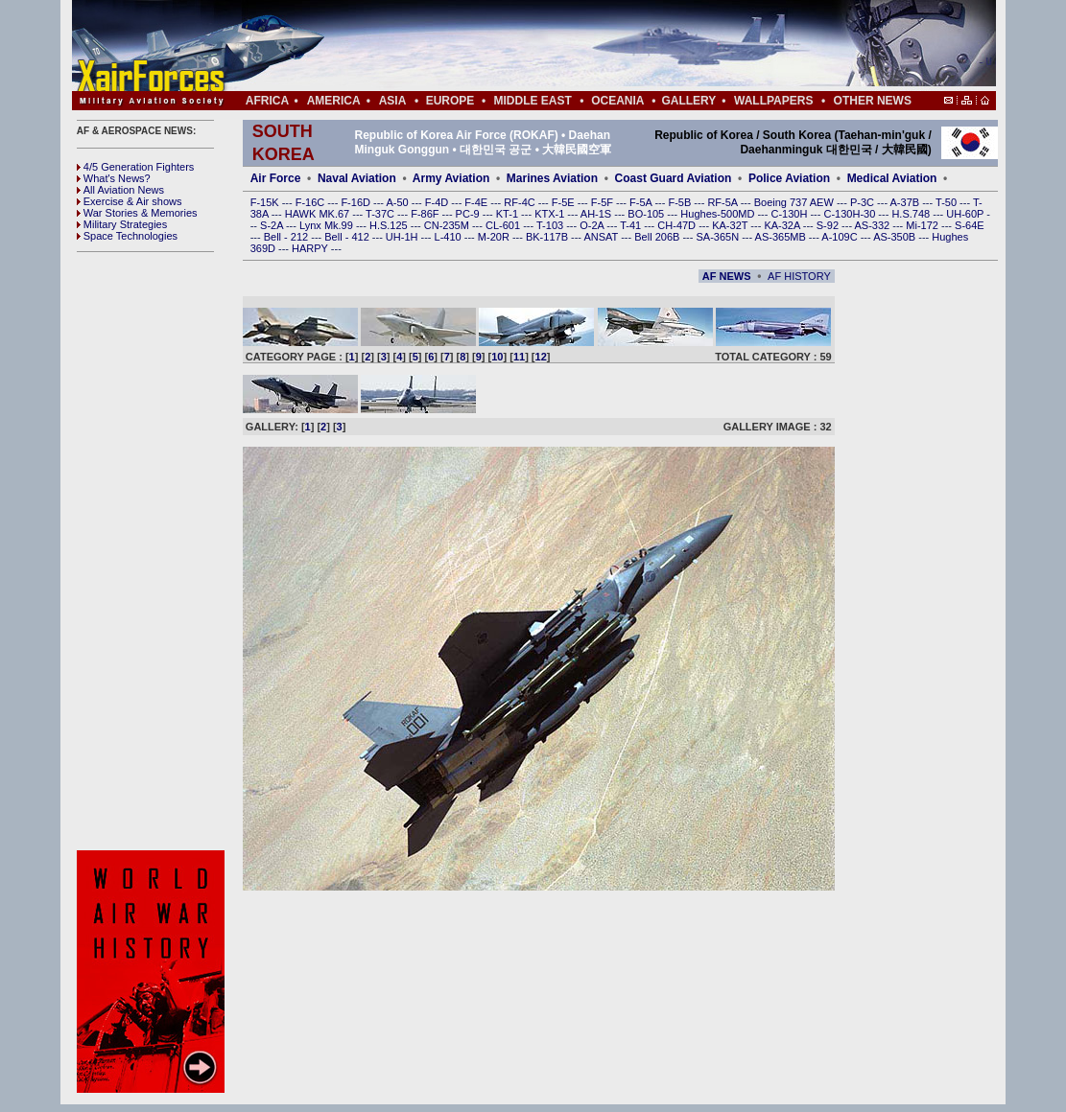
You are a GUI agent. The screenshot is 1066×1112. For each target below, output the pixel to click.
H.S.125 (390, 225)
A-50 (398, 202)
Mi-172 (923, 225)
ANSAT (602, 237)
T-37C (381, 214)
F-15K (266, 202)
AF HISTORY (799, 276)
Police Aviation (789, 178)
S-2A (273, 225)
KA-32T (731, 225)
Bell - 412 (348, 237)
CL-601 (504, 225)
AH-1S (597, 214)
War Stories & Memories (137, 213)
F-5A (641, 202)
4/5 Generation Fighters (137, 167)
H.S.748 (912, 214)
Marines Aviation (552, 178)
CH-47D (678, 225)
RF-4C (520, 202)
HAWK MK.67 (319, 214)
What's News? (114, 178)
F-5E (565, 202)
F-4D (438, 202)
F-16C (312, 202)
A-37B (906, 202)
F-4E (477, 202)
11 (519, 356)
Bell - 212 (288, 237)
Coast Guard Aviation (673, 178)
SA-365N (719, 237)
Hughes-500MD (718, 214)
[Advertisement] (591, 46)
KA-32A (783, 225)
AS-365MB (782, 237)
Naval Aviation (357, 178)
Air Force (275, 178)
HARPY (311, 248)
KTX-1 (550, 214)
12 (541, 356)
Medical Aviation (892, 178)
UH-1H (403, 237)
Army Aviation (451, 178)
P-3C (863, 202)
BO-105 (647, 214)
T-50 (947, 202)
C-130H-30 (851, 214)
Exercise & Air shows (129, 201)
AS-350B (895, 237)
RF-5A (723, 202)
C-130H (790, 214)
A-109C (840, 237)
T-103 (551, 225)
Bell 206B (658, 237)
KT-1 (508, 214)
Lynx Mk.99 (327, 225)
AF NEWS (726, 276)
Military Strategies (122, 224)
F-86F (426, 214)
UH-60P (966, 214)
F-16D (357, 202)
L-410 (449, 237)
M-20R (495, 237)
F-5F (603, 202)
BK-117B (548, 237)
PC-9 (469, 214)
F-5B (681, 202)
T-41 (632, 225)
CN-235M (448, 225)
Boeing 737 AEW (795, 202)
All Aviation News (120, 190)
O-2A (593, 225)
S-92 (829, 225)
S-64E (969, 225)
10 (497, 356)
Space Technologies (127, 236)
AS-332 (874, 225)
